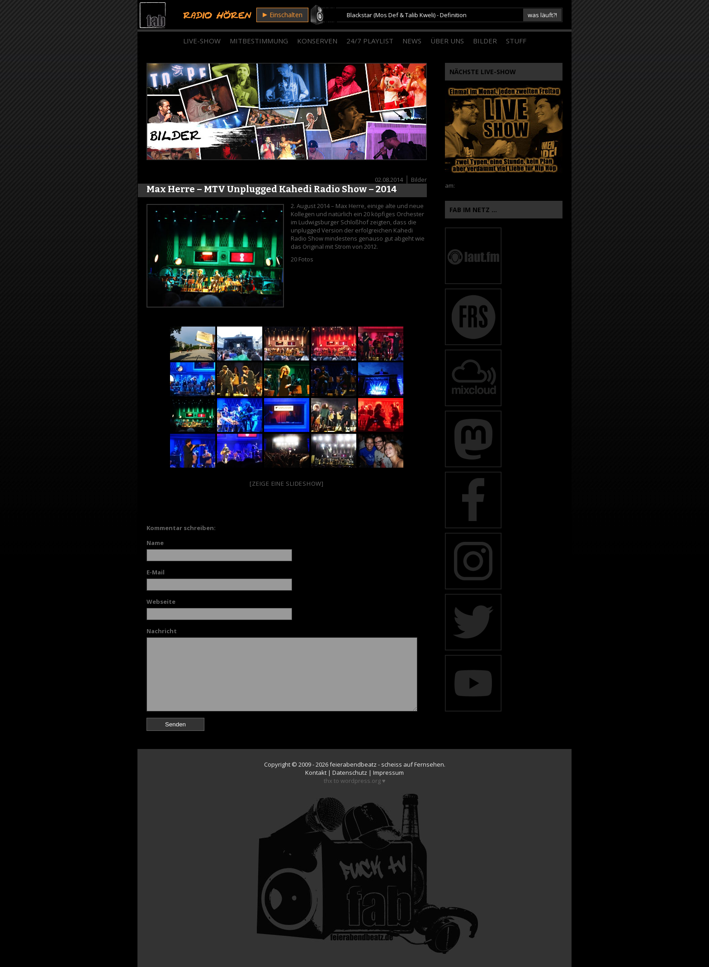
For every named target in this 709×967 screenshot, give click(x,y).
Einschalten (283, 14)
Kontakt (315, 772)
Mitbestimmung (259, 40)
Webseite (161, 601)
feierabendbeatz (353, 764)
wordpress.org (360, 781)
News (411, 40)
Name (155, 543)
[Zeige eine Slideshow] (287, 483)
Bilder (485, 40)
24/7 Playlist (369, 40)
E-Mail (156, 572)
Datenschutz (349, 772)
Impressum (388, 772)
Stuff (516, 40)
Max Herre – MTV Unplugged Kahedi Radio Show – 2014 (272, 189)
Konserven (317, 40)
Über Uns (447, 40)
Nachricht (162, 631)
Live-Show (202, 40)
